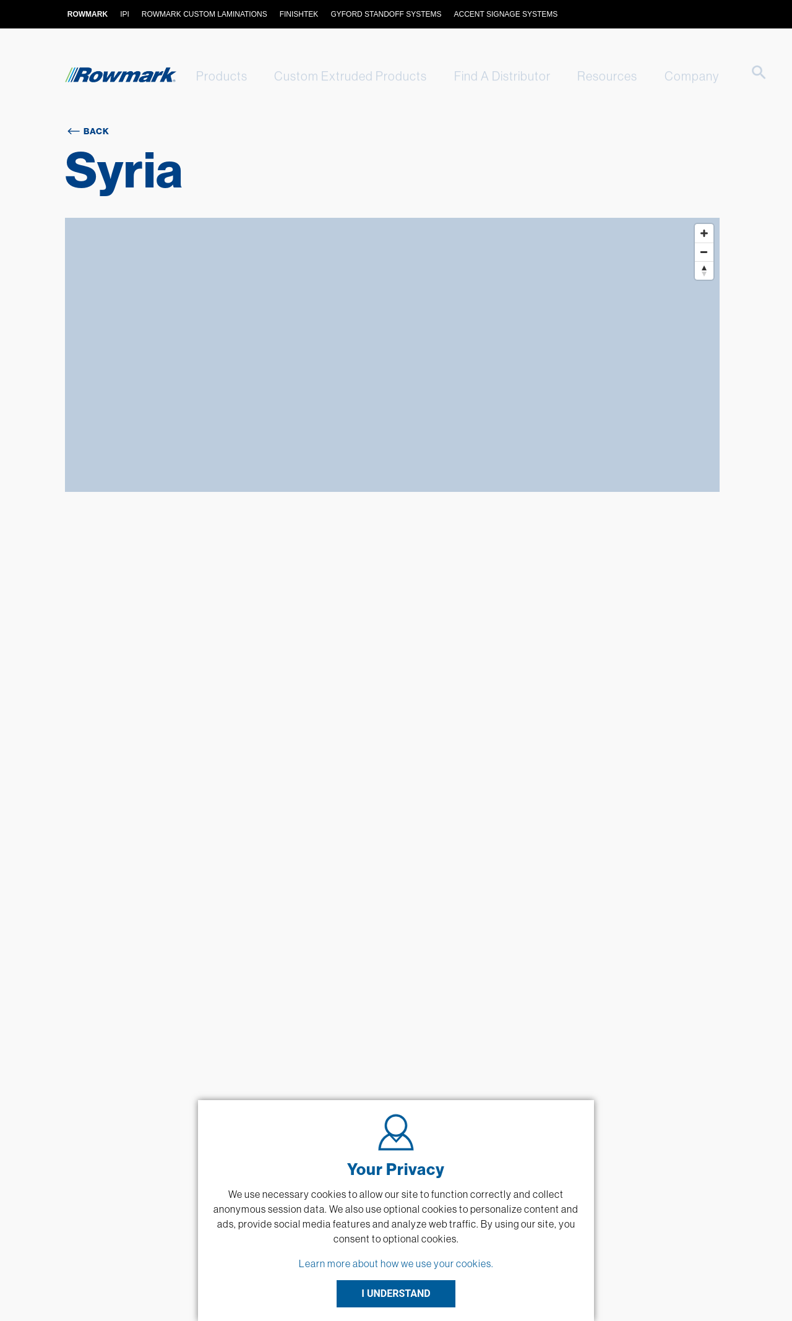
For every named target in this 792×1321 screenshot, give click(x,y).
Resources (591, 76)
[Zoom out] (704, 252)
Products (217, 76)
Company (671, 76)
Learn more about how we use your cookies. (396, 1263)
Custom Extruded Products (342, 76)
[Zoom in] (704, 233)
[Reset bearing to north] (704, 270)
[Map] (392, 355)
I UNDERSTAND (396, 1293)
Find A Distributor (490, 76)
